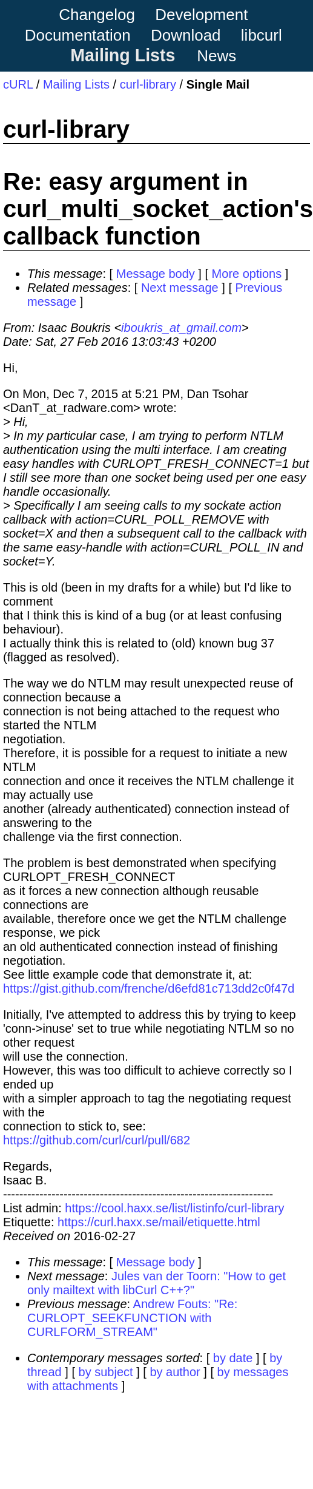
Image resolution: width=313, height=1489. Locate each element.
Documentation (78, 35)
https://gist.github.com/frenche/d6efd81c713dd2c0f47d (148, 988)
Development (201, 14)
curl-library (148, 84)
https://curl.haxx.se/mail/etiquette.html (159, 1222)
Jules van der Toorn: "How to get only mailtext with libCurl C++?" (156, 1283)
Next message (180, 287)
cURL (18, 84)
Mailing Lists (122, 55)
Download (186, 35)
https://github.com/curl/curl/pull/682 (96, 1140)
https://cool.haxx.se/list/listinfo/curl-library (174, 1208)
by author (175, 1372)
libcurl (261, 35)
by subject (106, 1372)
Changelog (97, 14)
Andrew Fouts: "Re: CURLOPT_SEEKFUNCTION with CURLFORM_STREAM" (132, 1318)
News (216, 56)
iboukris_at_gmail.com (181, 327)
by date (233, 1358)
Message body (155, 273)
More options (247, 273)
